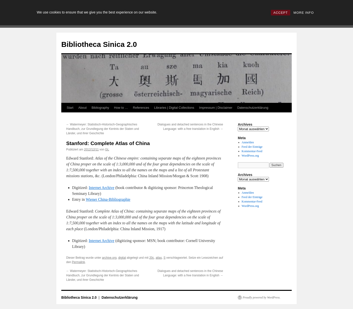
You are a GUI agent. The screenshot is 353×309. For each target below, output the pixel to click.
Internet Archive (101, 188)
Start (70, 107)
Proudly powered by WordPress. (261, 297)
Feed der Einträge (252, 146)
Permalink (78, 262)
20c (151, 257)
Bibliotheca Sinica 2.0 (99, 44)
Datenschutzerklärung (252, 107)
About (82, 107)
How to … (121, 107)
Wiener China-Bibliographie (108, 199)
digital (122, 257)
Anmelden (248, 142)
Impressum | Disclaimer (215, 107)
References (141, 107)
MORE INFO (303, 12)
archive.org (109, 257)
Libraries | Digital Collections (174, 107)
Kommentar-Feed (252, 151)
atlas (159, 257)
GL (107, 149)
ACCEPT (280, 12)
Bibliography (100, 107)
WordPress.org (250, 155)
